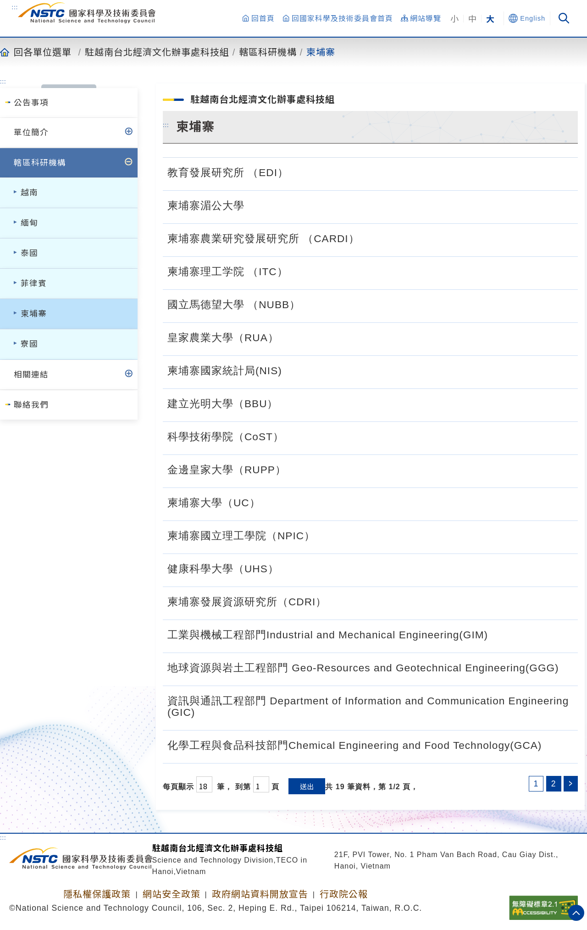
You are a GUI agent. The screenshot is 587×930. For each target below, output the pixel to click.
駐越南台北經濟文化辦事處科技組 (157, 51)
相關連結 (31, 374)
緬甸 (29, 222)
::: (15, 7)
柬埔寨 (320, 51)
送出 (307, 786)
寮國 (29, 344)
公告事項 (31, 102)
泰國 (29, 253)
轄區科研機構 (268, 51)
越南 (29, 192)
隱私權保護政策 (97, 894)
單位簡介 (31, 132)
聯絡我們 (31, 405)
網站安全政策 (171, 894)
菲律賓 (34, 283)
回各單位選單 (43, 51)
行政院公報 (344, 894)
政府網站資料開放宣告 (260, 894)
